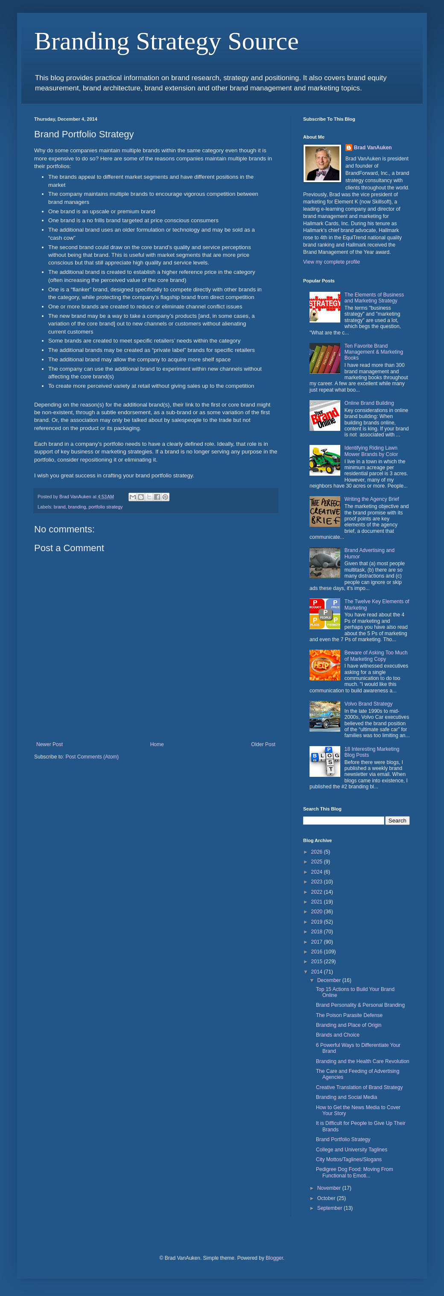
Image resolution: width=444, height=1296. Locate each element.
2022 (317, 892)
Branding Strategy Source (166, 41)
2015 (317, 962)
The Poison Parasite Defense (349, 1015)
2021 (317, 902)
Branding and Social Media (346, 1097)
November (329, 1188)
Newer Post (49, 744)
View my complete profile (331, 262)
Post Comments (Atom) (92, 757)
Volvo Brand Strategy (369, 704)
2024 (317, 872)
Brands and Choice (337, 1035)
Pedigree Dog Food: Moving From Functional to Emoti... (354, 1172)
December (329, 980)
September (330, 1208)
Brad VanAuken (373, 148)
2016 (317, 952)
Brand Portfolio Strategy (343, 1139)
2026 (317, 852)
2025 (317, 862)
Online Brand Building (369, 403)
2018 (317, 932)
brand (60, 506)
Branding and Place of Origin (348, 1025)
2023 (317, 882)
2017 (317, 942)
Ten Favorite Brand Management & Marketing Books (374, 352)
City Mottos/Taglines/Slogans (349, 1159)
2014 (317, 972)
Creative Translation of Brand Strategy (359, 1087)
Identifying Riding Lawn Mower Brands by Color (371, 451)
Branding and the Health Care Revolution (362, 1061)
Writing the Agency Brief (372, 499)
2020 (317, 912)
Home (157, 744)
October (327, 1198)
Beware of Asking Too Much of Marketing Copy (376, 656)
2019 (317, 922)
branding (77, 506)
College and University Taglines (351, 1150)
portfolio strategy (105, 506)
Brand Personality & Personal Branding (360, 1005)
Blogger (274, 1258)
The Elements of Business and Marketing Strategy (374, 298)
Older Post (263, 744)
